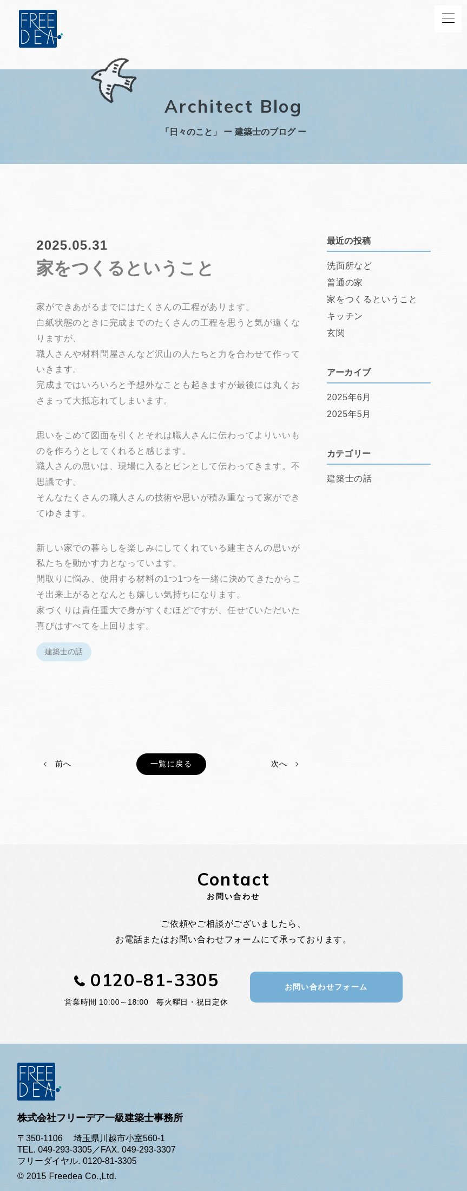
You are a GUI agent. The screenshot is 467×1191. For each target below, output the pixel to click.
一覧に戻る (171, 763)
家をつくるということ (372, 299)
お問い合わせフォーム (326, 986)
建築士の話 (64, 651)
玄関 (336, 332)
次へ (279, 763)
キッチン (345, 316)
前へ (63, 763)
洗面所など (349, 265)
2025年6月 (349, 397)
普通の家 (345, 282)
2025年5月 (349, 414)
